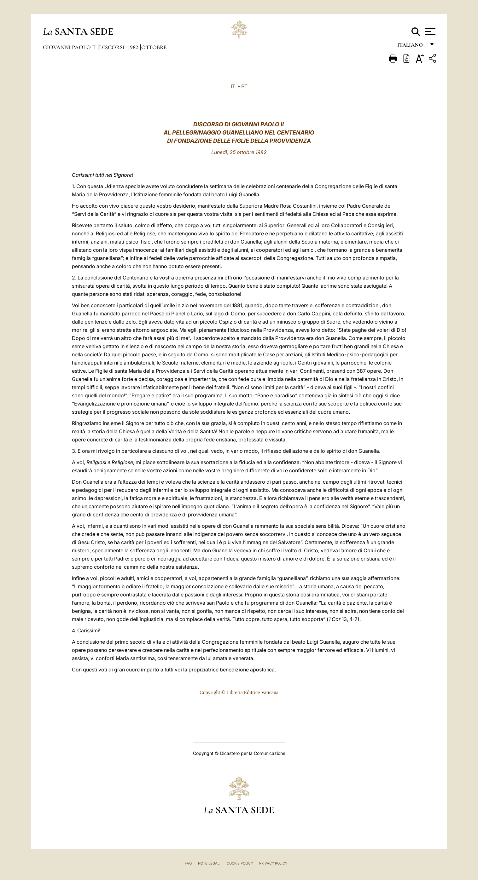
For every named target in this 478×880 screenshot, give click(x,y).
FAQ (188, 863)
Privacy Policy (273, 863)
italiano (411, 46)
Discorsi (112, 47)
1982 (133, 47)
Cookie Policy (240, 863)
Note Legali (209, 863)
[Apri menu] (429, 31)
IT (233, 86)
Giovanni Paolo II (70, 47)
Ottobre (154, 47)
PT (244, 86)
